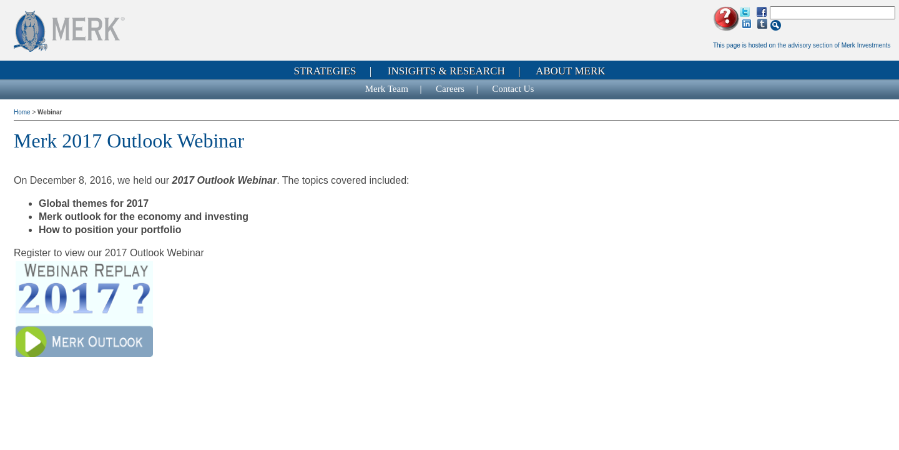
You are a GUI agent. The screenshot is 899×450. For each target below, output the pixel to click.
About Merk (571, 71)
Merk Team (386, 89)
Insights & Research (446, 71)
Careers (450, 89)
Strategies (324, 71)
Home (23, 112)
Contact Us (513, 89)
